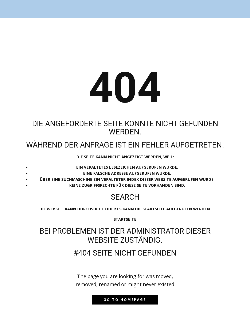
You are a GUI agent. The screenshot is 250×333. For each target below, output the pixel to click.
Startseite (125, 219)
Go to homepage (124, 299)
